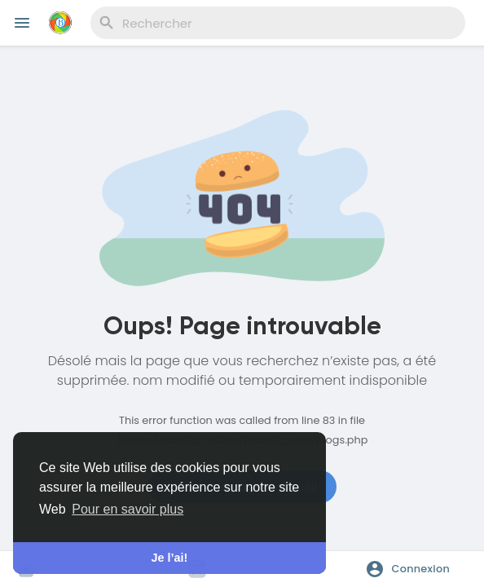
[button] (413, 569)
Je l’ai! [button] (170, 557)
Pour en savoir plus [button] (127, 509)
